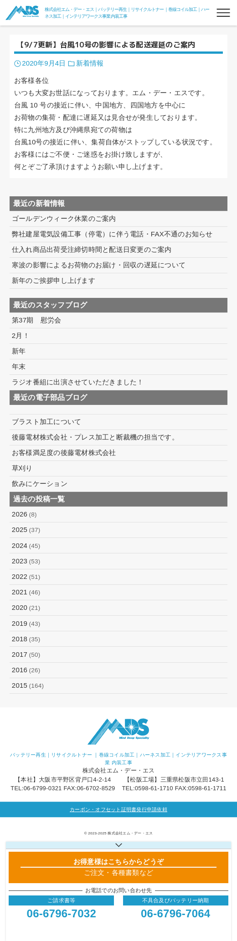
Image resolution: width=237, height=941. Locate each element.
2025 (26, 530)
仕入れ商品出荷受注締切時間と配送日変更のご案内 (92, 249)
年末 (19, 366)
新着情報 (89, 63)
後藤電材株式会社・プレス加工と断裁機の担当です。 (95, 437)
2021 (26, 592)
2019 (26, 623)
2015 (28, 685)
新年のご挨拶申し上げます (53, 280)
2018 (26, 639)
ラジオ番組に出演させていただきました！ (78, 382)
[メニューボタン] (223, 13)
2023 (26, 561)
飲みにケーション (39, 483)
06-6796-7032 (61, 913)
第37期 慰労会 (37, 320)
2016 (26, 670)
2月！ (21, 335)
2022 (26, 577)
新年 (19, 351)
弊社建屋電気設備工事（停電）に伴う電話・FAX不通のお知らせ (112, 234)
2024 (26, 546)
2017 (26, 654)
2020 (26, 607)
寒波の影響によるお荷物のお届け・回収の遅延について (98, 265)
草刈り (22, 468)
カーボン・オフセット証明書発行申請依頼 (118, 809)
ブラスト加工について (47, 421)
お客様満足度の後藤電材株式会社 (64, 452)
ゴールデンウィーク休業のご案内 (64, 218)
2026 (24, 514)
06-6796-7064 (175, 913)
